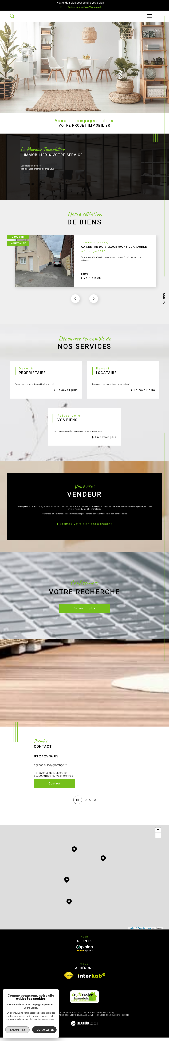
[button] (93, 306)
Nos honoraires (47, 1018)
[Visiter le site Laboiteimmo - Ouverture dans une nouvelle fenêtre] (84, 1030)
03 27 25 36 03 (46, 764)
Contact (164, 299)
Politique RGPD (113, 1018)
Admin (91, 1018)
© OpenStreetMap (143, 931)
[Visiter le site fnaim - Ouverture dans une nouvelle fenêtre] (68, 978)
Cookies (125, 1018)
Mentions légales (78, 1018)
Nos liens (100, 1018)
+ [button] (158, 833)
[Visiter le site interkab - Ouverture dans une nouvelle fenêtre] (91, 978)
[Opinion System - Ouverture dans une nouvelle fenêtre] (84, 951)
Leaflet (131, 931)
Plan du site (62, 1018)
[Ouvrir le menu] (150, 16)
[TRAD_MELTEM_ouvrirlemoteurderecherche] (12, 16)
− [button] (158, 838)
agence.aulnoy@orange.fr (50, 772)
